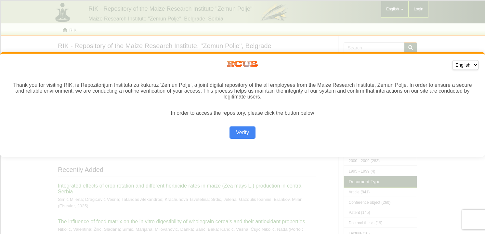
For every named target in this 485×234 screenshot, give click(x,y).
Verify (242, 132)
